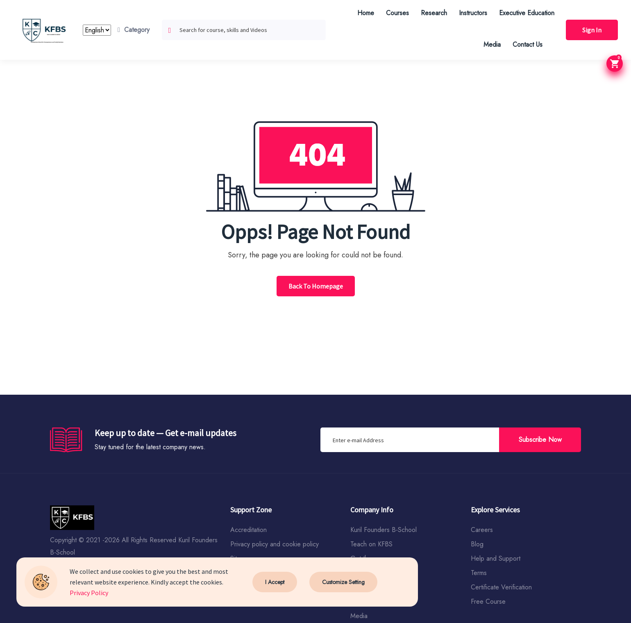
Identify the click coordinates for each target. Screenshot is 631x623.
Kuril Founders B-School (383, 529)
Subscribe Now (540, 439)
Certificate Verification (501, 587)
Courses (397, 13)
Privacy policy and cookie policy (274, 544)
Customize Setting (343, 582)
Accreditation (248, 529)
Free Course (488, 601)
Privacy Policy (89, 593)
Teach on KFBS (371, 544)
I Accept (274, 582)
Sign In (591, 30)
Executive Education (526, 13)
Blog (477, 544)
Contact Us (527, 44)
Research (434, 13)
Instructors (473, 13)
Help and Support (495, 558)
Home (365, 13)
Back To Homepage (315, 286)
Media (492, 44)
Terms (479, 573)
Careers (482, 529)
